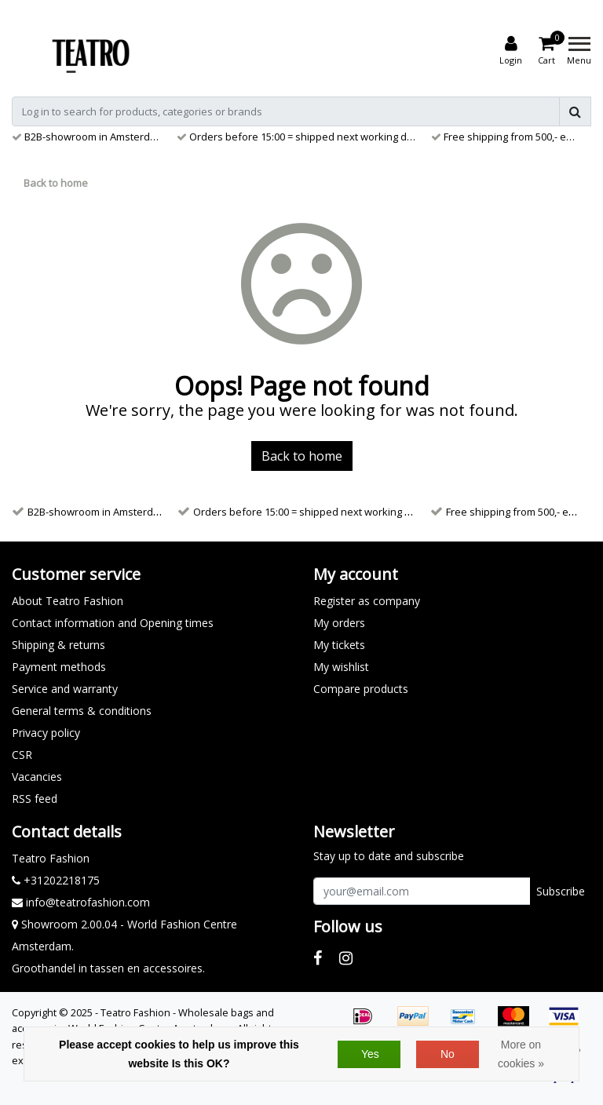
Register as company (366, 600)
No (447, 1054)
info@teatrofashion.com (81, 902)
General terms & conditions (82, 710)
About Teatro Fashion (67, 600)
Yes (370, 1054)
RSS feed (34, 798)
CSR (22, 754)
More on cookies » (521, 1054)
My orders (339, 622)
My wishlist (341, 666)
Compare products (360, 688)
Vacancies (37, 776)
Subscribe (560, 891)
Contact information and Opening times (113, 622)
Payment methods (59, 666)
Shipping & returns (58, 644)
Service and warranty (65, 688)
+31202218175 (56, 880)
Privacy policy (46, 732)
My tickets (339, 644)
